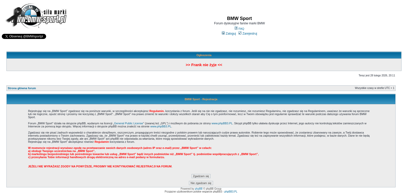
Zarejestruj (247, 33)
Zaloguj (229, 33)
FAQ (239, 28)
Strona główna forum (22, 88)
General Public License (128, 123)
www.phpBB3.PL (222, 123)
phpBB (199, 188)
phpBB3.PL (230, 191)
